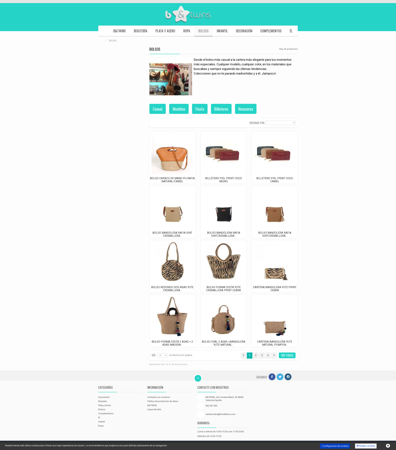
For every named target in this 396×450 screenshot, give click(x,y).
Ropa (186, 30)
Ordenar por (257, 122)
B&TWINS (119, 30)
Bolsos (203, 30)
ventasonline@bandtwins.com (220, 414)
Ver (154, 355)
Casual (157, 109)
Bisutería (140, 30)
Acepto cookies (366, 446)
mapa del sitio (154, 409)
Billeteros (221, 109)
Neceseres (245, 109)
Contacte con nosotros (158, 397)
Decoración (244, 30)
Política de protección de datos (162, 401)
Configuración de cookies (334, 445)
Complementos (271, 30)
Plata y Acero (165, 30)
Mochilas (179, 109)
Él (291, 30)
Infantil (222, 30)
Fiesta (199, 109)
